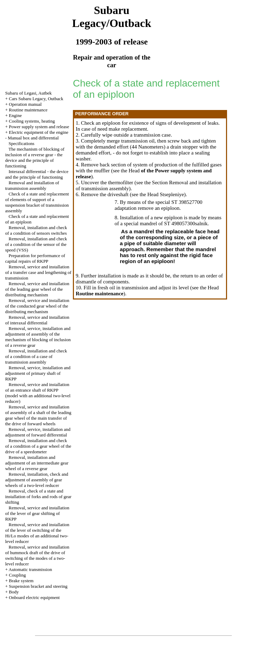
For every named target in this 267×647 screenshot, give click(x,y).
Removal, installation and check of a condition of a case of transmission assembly (36, 356)
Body (14, 591)
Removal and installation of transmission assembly (32, 185)
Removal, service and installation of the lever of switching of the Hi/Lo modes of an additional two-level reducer (37, 533)
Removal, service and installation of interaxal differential (37, 320)
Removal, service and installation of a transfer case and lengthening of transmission (38, 272)
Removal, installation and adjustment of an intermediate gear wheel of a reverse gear (36, 463)
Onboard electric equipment (34, 597)
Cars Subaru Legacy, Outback (36, 98)
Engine (15, 115)
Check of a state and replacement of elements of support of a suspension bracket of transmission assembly (37, 202)
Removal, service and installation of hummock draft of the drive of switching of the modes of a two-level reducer (37, 555)
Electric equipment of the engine (38, 132)
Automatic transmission (30, 569)
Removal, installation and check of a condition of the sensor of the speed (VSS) (36, 244)
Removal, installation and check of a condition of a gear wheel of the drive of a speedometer (38, 446)
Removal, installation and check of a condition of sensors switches (36, 230)
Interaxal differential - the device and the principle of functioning (37, 174)
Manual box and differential (33, 137)
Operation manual (25, 104)
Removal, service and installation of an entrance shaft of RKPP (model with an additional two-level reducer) (37, 393)
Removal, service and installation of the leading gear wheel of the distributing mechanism (37, 289)
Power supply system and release (39, 126)
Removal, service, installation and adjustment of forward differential (37, 432)
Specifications (21, 143)
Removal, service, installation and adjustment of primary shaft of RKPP (37, 373)
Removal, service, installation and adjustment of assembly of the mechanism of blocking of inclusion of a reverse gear (38, 337)
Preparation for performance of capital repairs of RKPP (35, 258)
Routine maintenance (28, 109)
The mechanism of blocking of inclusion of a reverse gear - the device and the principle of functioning (34, 157)
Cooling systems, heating (32, 121)
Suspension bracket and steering (38, 586)
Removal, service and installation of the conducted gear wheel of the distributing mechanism (37, 306)
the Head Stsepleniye (161, 194)
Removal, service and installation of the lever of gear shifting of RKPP (37, 513)
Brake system (21, 580)
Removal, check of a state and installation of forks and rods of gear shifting (38, 496)
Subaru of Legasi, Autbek (28, 93)
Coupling (17, 575)
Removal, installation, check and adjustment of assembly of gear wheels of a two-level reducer (36, 480)
